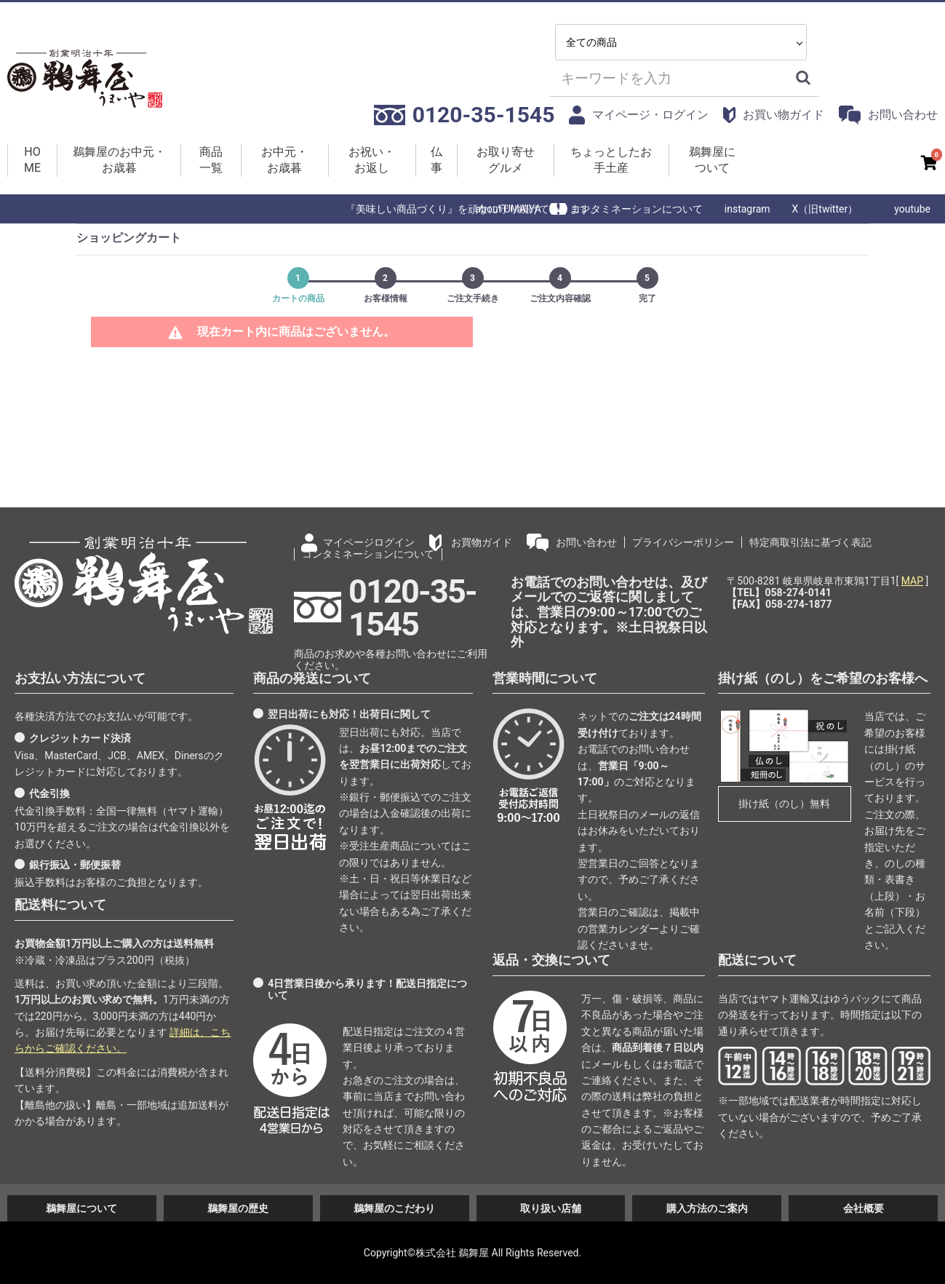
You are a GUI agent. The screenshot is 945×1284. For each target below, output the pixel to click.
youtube (912, 209)
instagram (747, 209)
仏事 (436, 160)
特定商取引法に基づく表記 (810, 542)
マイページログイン (369, 542)
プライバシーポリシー (683, 542)
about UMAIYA (508, 209)
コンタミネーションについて (636, 209)
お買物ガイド (481, 542)
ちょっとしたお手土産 (611, 160)
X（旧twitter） (825, 209)
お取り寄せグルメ (506, 160)
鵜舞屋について (712, 160)
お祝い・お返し (371, 160)
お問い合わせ (888, 115)
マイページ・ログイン (639, 115)
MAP (912, 581)
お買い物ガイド (773, 115)
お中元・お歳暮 (284, 160)
